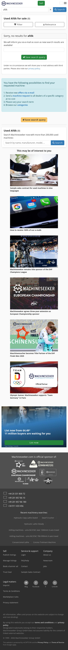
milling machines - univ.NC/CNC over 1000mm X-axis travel (34, 530)
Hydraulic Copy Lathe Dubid (26, 518)
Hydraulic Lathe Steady (34, 524)
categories (22, 105)
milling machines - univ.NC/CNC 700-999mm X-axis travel (34, 536)
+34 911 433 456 (15, 506)
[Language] (61, 3)
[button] (65, 3)
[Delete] (50, 9)
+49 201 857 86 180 (17, 501)
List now (34, 442)
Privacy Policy (43, 642)
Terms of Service (58, 642)
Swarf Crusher (48, 518)
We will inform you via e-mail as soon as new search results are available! (34, 44)
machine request (21, 95)
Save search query (34, 57)
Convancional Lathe (20, 542)
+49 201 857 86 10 (16, 497)
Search (60, 9)
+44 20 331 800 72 (16, 493)
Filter (18, 24)
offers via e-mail (26, 92)
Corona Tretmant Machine (44, 542)
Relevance (49, 24)
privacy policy (34, 68)
